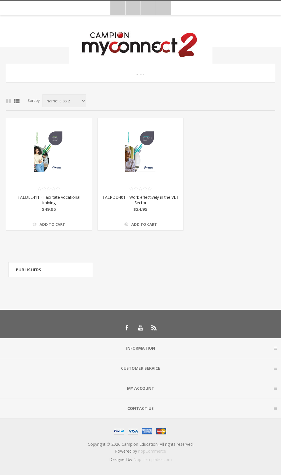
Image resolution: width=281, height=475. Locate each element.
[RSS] (154, 327)
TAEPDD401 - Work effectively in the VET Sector (140, 199)
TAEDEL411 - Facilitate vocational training (48, 199)
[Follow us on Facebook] (126, 327)
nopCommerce (152, 451)
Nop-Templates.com (152, 459)
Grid (8, 101)
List (16, 101)
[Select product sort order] (64, 100)
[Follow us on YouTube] (140, 327)
